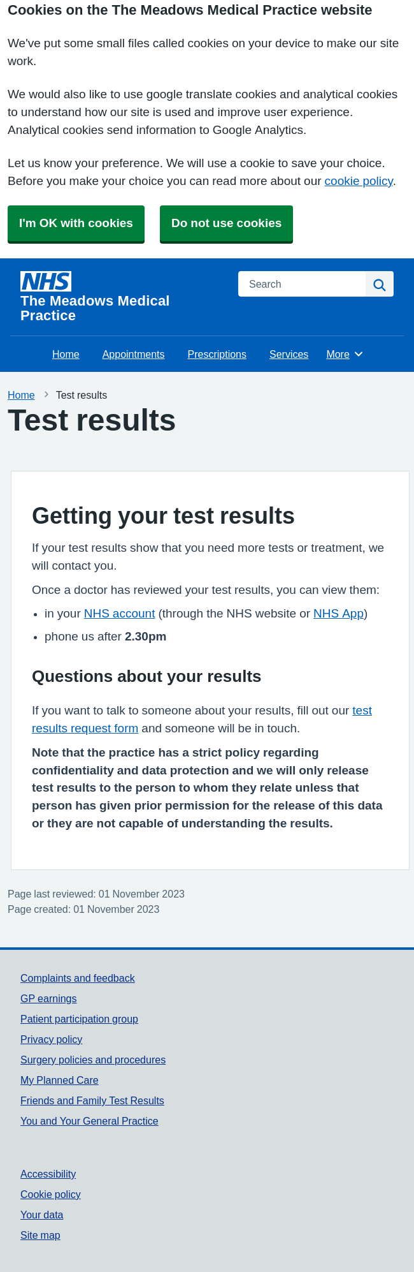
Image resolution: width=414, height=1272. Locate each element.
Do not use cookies (226, 223)
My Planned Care (59, 1080)
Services (288, 354)
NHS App (338, 613)
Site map (40, 1235)
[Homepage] (121, 297)
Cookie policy (50, 1194)
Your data (41, 1214)
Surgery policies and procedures (93, 1059)
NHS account (119, 613)
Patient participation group (79, 1019)
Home (66, 354)
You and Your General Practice (89, 1121)
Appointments (134, 354)
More (345, 354)
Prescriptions (217, 354)
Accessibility (48, 1174)
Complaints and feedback (77, 978)
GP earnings (48, 998)
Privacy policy (51, 1039)
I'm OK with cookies (76, 223)
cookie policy (359, 181)
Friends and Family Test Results (92, 1100)
